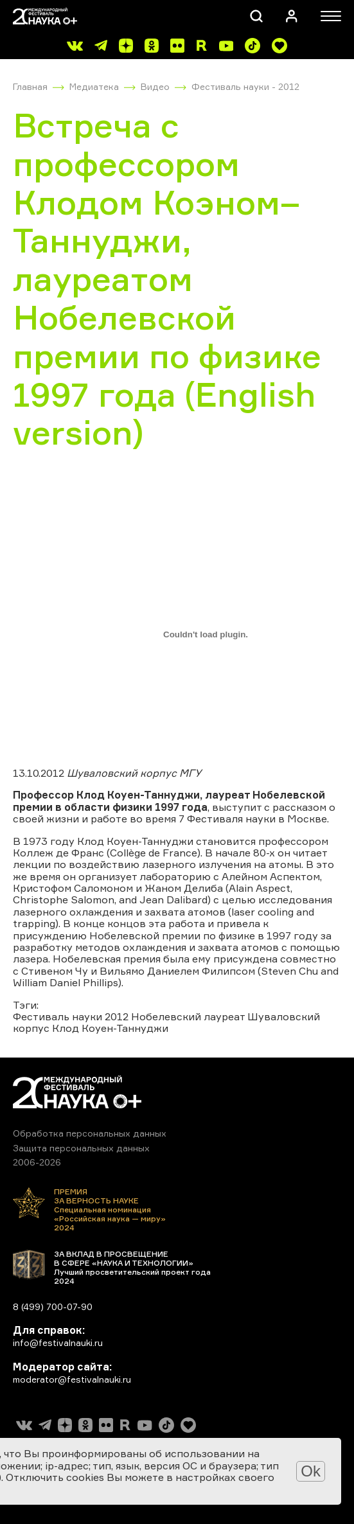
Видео (155, 86)
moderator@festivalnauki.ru (72, 1379)
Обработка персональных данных (89, 1133)
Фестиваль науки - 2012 (245, 86)
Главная (30, 86)
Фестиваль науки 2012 (70, 1016)
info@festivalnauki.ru (58, 1342)
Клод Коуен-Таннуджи (110, 1028)
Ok (311, 1471)
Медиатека (94, 86)
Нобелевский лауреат (188, 1016)
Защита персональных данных (81, 1147)
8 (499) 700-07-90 (53, 1306)
